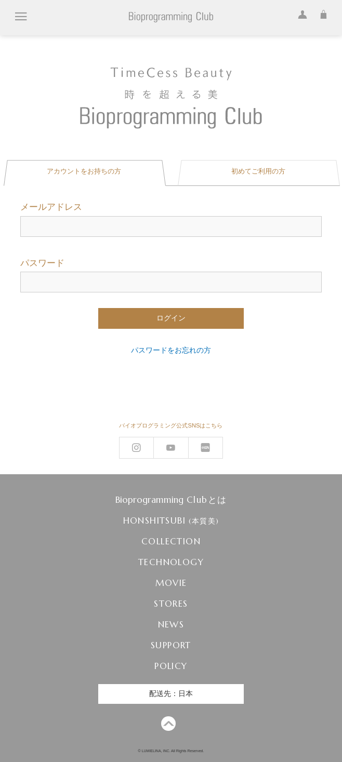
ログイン (300, 13)
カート (320, 13)
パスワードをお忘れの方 (171, 350)
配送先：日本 (171, 693)
